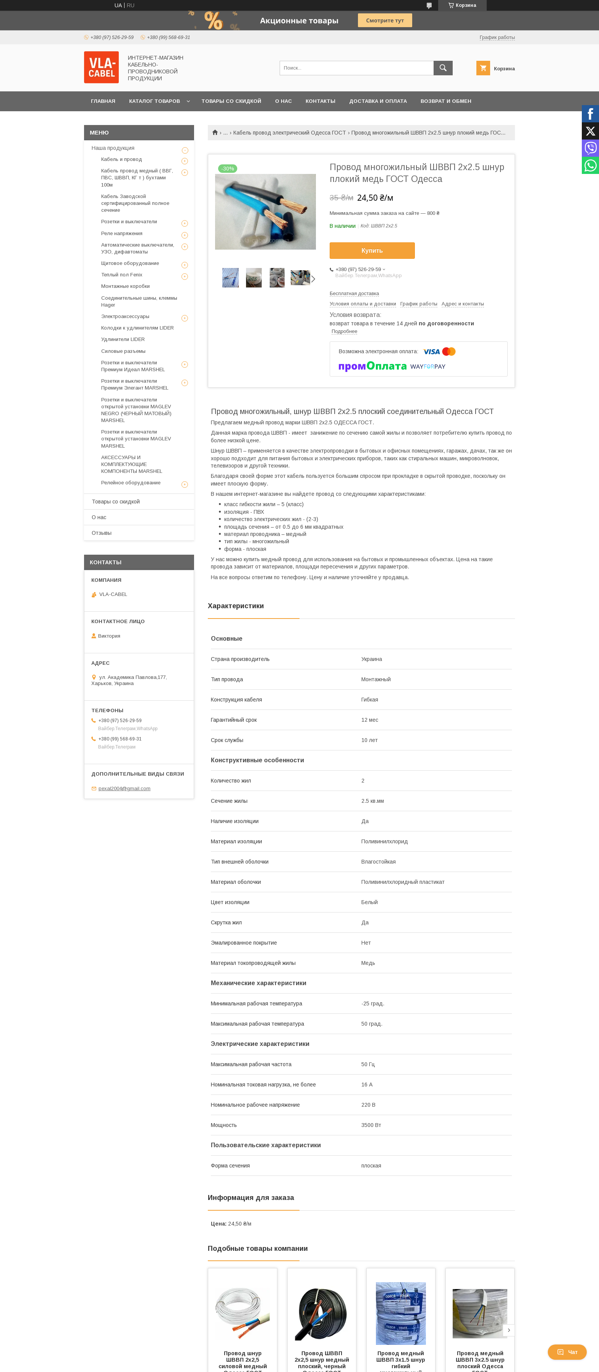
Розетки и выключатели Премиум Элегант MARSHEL (134, 384)
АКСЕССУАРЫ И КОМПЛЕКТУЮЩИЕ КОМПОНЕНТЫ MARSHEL (131, 464)
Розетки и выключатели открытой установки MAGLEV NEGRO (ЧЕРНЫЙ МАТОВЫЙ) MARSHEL (136, 410)
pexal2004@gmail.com (125, 788)
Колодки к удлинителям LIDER (137, 328)
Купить (372, 250)
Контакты (320, 101)
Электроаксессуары (125, 316)
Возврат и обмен (446, 101)
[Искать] (443, 68)
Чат (567, 1352)
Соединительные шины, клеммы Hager (139, 301)
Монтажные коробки (125, 286)
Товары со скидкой (231, 101)
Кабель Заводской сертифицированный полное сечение (135, 203)
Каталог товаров (154, 101)
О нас (283, 101)
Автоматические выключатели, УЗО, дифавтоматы (137, 248)
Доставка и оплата (378, 101)
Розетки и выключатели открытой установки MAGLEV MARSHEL (136, 438)
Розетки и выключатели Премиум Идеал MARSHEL (133, 366)
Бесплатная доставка (354, 293)
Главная (103, 101)
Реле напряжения (121, 233)
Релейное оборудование (130, 482)
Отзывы (102, 533)
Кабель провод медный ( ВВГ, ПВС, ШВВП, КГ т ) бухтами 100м (137, 177)
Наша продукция (113, 148)
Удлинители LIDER (123, 339)
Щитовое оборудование (130, 263)
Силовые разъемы (123, 351)
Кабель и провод (121, 159)
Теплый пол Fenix (121, 275)
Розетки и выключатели (129, 221)
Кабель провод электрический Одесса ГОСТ (289, 133)
